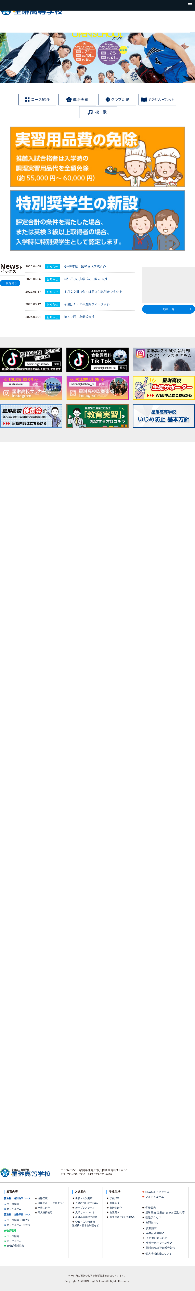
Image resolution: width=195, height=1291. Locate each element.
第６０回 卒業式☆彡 (79, 317)
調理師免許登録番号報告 (160, 1247)
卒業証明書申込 (155, 1233)
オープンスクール (85, 1207)
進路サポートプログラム (51, 1203)
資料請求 (151, 1228)
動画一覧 (168, 309)
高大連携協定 (45, 1212)
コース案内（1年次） (18, 1220)
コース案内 (13, 1204)
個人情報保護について (158, 1253)
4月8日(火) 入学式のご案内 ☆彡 (85, 279)
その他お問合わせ (156, 1238)
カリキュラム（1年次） (20, 1224)
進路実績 (43, 1198)
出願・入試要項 (83, 1198)
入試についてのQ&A (86, 1203)
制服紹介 (114, 1203)
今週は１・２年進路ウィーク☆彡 (87, 304)
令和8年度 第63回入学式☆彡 (85, 266)
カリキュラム (14, 1208)
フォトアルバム (154, 1196)
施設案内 (114, 1212)
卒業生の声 (44, 1207)
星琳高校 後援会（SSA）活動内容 (165, 1212)
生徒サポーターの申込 (159, 1243)
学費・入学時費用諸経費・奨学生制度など (85, 1223)
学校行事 (114, 1198)
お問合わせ (152, 1222)
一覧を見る (10, 283)
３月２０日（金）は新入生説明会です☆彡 (93, 291)
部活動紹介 (116, 1207)
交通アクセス (153, 1217)
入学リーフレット (85, 1212)
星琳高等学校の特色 (86, 1217)
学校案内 (150, 1207)
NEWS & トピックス (157, 1192)
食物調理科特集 (15, 1245)
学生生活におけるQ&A (122, 1217)
